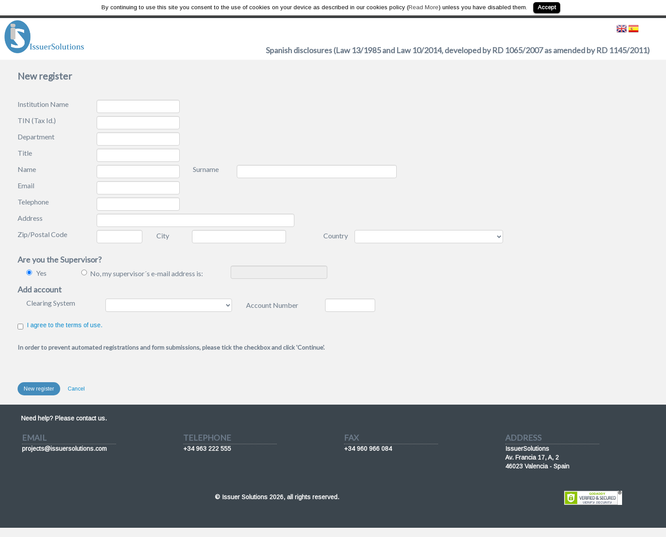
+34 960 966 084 (368, 448)
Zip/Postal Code (42, 234)
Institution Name (43, 104)
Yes (41, 273)
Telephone (33, 201)
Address (30, 218)
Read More (423, 7)
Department (36, 136)
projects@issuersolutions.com (64, 448)
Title (25, 153)
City (162, 235)
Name (27, 169)
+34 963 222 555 (207, 448)
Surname (206, 169)
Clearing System (50, 303)
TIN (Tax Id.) (37, 120)
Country (335, 235)
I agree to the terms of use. (64, 325)
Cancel (76, 389)
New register (39, 389)
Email (26, 185)
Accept (547, 7)
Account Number (272, 305)
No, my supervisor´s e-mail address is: (146, 273)
